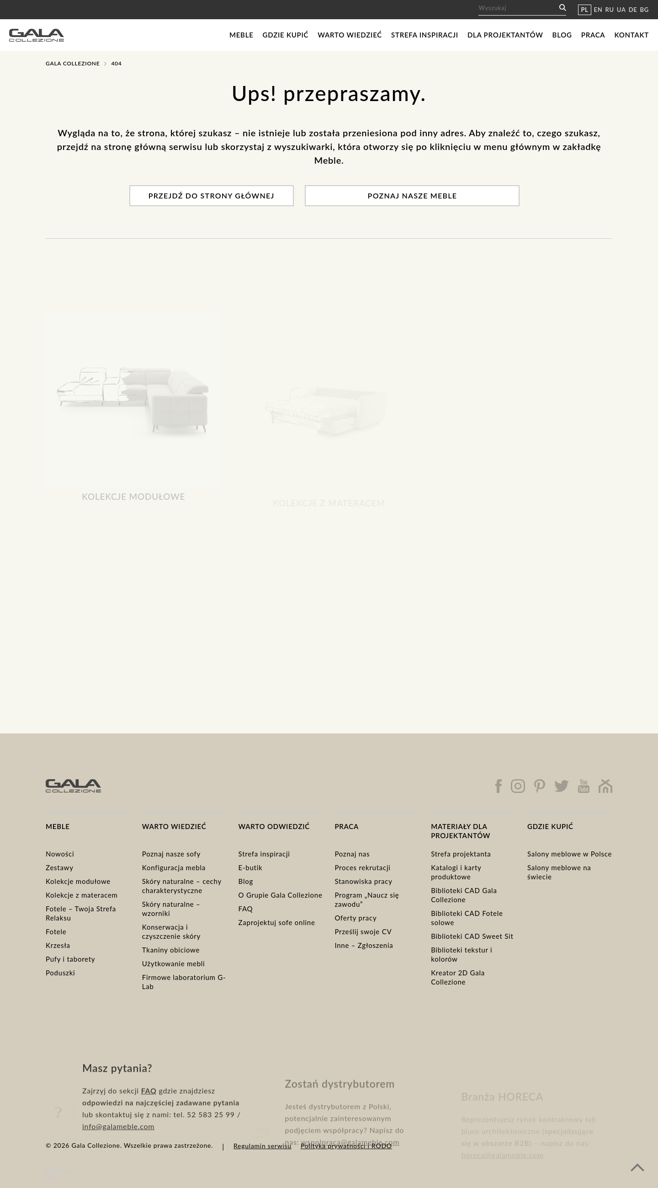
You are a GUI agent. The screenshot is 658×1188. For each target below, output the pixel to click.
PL (584, 9)
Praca (593, 35)
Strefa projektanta (461, 854)
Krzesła (58, 945)
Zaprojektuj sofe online (277, 922)
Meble (241, 35)
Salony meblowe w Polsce (569, 854)
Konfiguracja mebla (174, 867)
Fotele (56, 931)
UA (621, 9)
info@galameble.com (118, 1158)
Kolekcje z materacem (82, 895)
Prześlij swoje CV (363, 931)
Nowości (60, 854)
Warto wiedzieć (350, 35)
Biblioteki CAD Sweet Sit (472, 936)
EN (598, 9)
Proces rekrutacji (362, 867)
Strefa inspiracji (424, 35)
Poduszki (60, 973)
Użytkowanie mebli (173, 963)
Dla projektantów (505, 35)
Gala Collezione (73, 63)
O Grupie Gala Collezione (281, 895)
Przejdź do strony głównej (212, 195)
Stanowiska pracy (363, 881)
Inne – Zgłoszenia (363, 945)
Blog (562, 35)
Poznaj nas (352, 854)
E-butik (251, 867)
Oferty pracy (355, 918)
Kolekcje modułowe (78, 881)
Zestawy (60, 867)
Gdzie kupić (286, 35)
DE (633, 9)
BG (644, 9)
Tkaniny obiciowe (171, 950)
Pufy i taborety (70, 959)
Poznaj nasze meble (412, 195)
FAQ (246, 908)
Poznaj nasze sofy (171, 854)
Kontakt (631, 35)
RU (609, 9)
